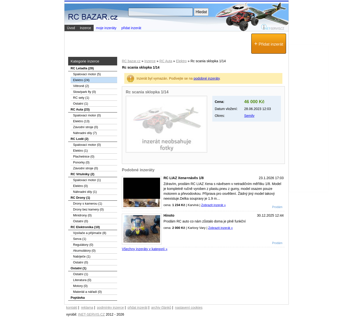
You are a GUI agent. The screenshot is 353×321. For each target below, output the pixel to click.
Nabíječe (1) (81, 256)
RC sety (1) (81, 97)
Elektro (181, 61)
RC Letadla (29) (82, 68)
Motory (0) (80, 286)
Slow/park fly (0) (84, 92)
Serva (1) (79, 239)
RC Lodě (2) (79, 139)
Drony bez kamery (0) (88, 209)
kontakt (71, 307)
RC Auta (165, 61)
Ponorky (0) (81, 162)
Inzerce (150, 61)
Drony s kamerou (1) (87, 203)
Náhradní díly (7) (85, 133)
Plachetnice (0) (83, 156)
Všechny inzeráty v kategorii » (144, 249)
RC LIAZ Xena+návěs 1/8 (184, 178)
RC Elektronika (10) (85, 227)
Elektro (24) (81, 80)
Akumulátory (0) (84, 250)
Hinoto (169, 215)
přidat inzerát (131, 28)
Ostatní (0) (80, 221)
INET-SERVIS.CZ (91, 314)
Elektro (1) (80, 150)
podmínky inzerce (110, 307)
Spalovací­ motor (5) (87, 74)
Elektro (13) (81, 121)
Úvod (71, 28)
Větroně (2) (81, 86)
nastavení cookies (188, 307)
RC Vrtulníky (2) (82, 174)
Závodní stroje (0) (85, 127)
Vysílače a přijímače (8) (89, 233)
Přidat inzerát (268, 43)
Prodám (277, 207)
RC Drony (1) (80, 197)
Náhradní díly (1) (85, 192)
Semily (249, 116)
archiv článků (161, 307)
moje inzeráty (106, 28)
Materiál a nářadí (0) (87, 292)
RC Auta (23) (80, 109)
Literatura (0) (82, 280)
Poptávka (78, 297)
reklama (87, 307)
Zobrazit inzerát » (213, 205)
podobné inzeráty (207, 78)
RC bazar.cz (131, 61)
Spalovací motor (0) (87, 115)
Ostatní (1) (80, 103)
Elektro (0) (80, 186)
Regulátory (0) (83, 245)
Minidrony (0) (82, 215)
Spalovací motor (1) (87, 180)
